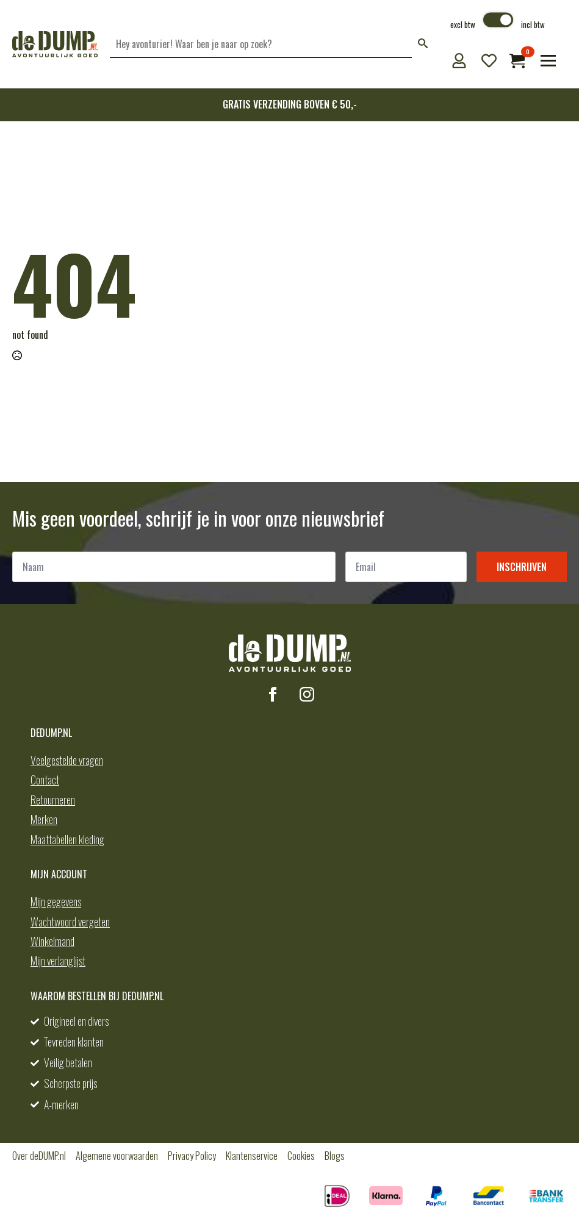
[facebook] (272, 694)
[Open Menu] (548, 60)
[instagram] (306, 694)
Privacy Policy (192, 1155)
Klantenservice (252, 1155)
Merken (44, 819)
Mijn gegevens (56, 901)
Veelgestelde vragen (67, 760)
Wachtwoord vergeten (70, 922)
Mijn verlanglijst (58, 961)
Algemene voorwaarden (117, 1155)
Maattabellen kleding (67, 839)
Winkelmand (52, 941)
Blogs (335, 1155)
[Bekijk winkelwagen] (517, 60)
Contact (45, 780)
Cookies (301, 1155)
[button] (423, 44)
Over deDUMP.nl (39, 1155)
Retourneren (53, 800)
